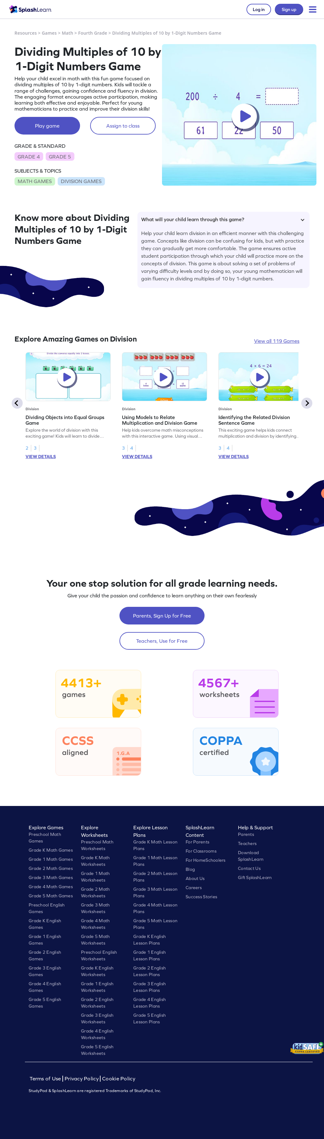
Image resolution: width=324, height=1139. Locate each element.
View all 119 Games (276, 341)
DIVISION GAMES (81, 181)
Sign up (289, 9)
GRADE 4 (29, 156)
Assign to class (123, 126)
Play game (47, 126)
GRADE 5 (60, 156)
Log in (259, 9)
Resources (25, 33)
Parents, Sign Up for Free (162, 615)
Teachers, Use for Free (162, 641)
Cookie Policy (118, 1079)
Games (49, 33)
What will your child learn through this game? (222, 219)
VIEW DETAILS (41, 456)
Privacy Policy (82, 1079)
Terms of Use (46, 1079)
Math (67, 33)
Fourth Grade (92, 33)
